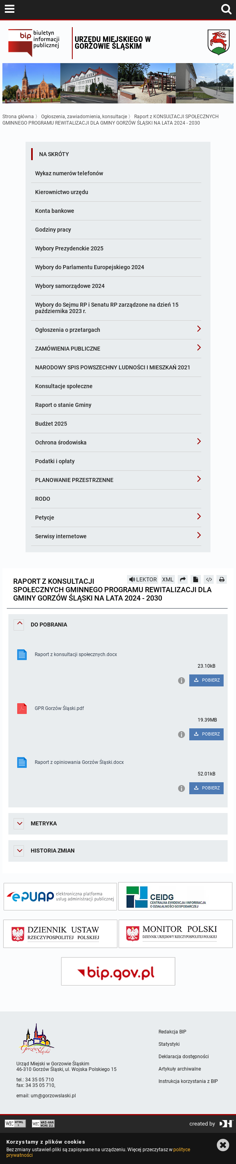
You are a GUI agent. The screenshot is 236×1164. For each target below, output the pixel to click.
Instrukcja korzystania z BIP (188, 1081)
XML (168, 579)
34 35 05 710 (39, 1080)
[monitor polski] (176, 934)
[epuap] (60, 896)
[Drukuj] (221, 579)
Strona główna (18, 116)
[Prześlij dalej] (183, 579)
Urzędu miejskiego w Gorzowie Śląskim (113, 42)
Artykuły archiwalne (180, 1069)
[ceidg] (175, 896)
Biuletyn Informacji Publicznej (38, 43)
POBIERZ (206, 680)
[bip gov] (118, 971)
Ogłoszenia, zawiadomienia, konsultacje (84, 116)
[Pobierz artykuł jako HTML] (209, 579)
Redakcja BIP (172, 1032)
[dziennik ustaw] (60, 934)
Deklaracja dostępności (184, 1056)
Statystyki (169, 1044)
